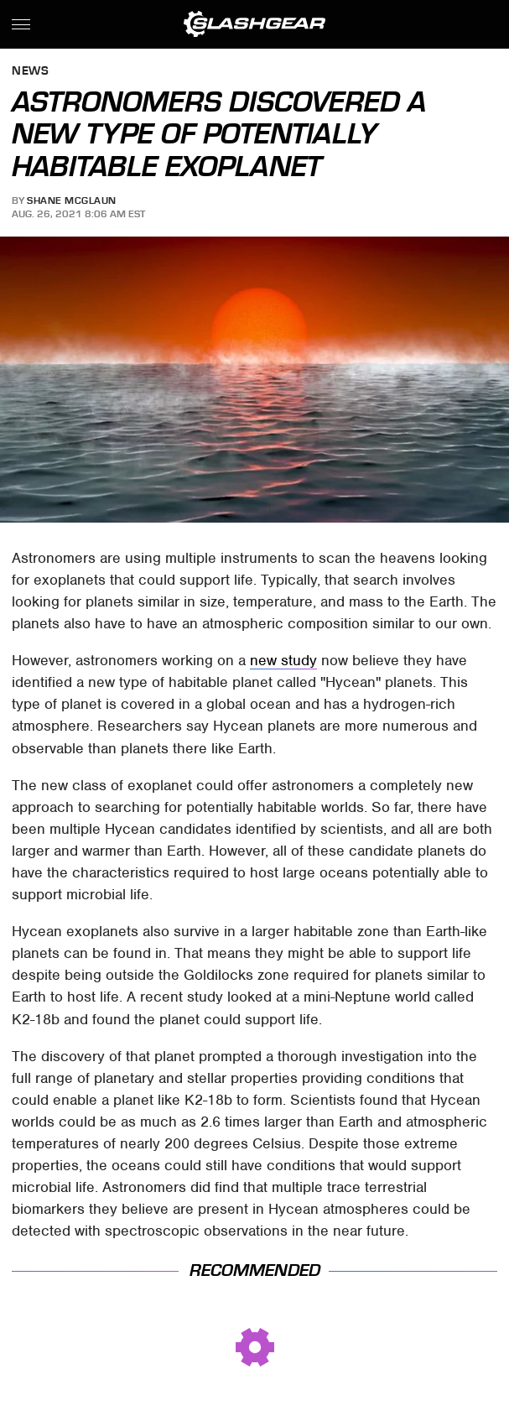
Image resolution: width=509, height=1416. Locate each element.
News (30, 71)
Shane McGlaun (72, 200)
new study (283, 660)
